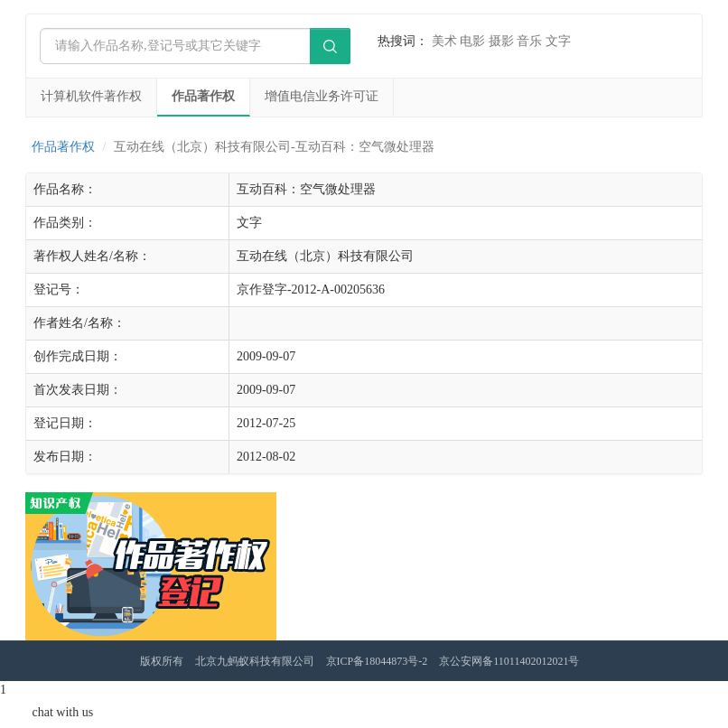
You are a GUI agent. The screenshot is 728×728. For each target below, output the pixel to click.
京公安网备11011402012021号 (509, 661)
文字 (558, 41)
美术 (444, 41)
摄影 (501, 41)
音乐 (529, 41)
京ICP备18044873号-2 (377, 661)
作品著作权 (203, 96)
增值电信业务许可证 (321, 96)
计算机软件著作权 (91, 96)
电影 (472, 41)
